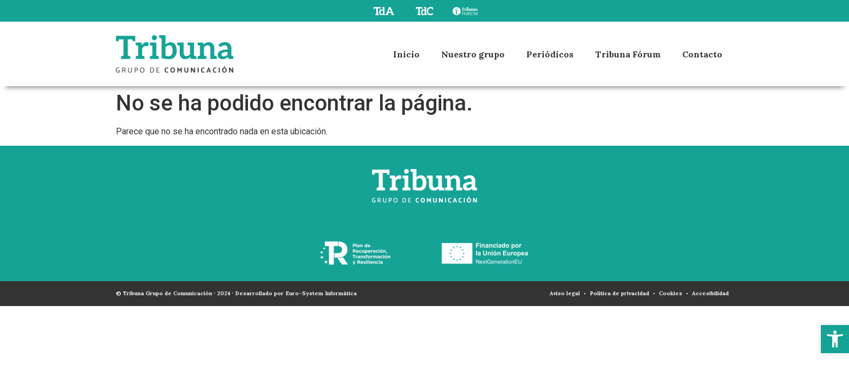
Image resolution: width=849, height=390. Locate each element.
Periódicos (549, 54)
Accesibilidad (710, 293)
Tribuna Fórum (628, 54)
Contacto (702, 54)
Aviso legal (565, 293)
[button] (835, 339)
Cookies (670, 293)
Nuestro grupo (473, 54)
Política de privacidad (619, 293)
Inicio (406, 54)
